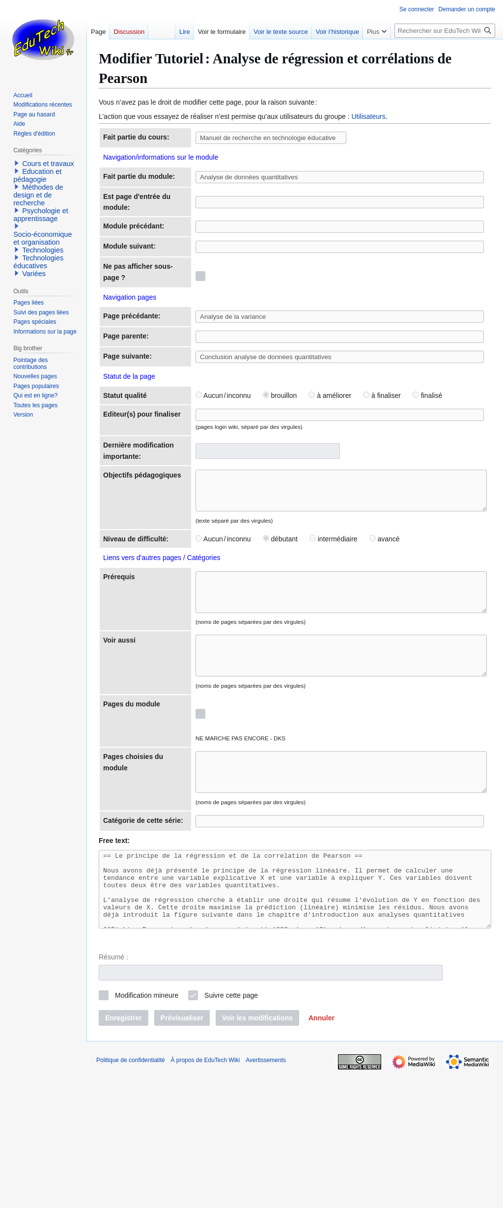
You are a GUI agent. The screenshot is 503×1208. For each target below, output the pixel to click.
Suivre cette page (231, 1131)
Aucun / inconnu (189, 455)
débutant (245, 622)
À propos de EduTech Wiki (205, 1195)
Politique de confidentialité (130, 1195)
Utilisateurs (368, 116)
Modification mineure (146, 1131)
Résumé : (113, 1092)
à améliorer (295, 455)
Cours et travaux (48, 164)
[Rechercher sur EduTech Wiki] (444, 31)
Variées (34, 274)
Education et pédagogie (37, 175)
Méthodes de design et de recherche (38, 195)
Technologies (42, 250)
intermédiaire (299, 622)
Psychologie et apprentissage (40, 215)
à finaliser (347, 455)
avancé (350, 622)
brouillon (245, 455)
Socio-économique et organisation (42, 238)
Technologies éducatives (38, 262)
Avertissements (266, 1195)
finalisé (393, 455)
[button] (321, 1153)
